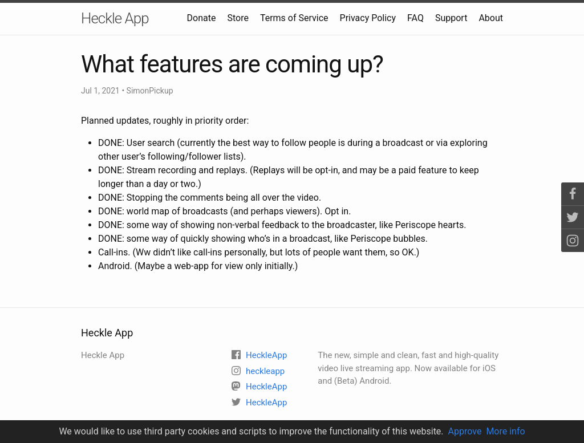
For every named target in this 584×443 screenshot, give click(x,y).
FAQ (415, 18)
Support (451, 18)
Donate (201, 18)
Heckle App (115, 18)
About (490, 18)
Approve (465, 431)
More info (505, 431)
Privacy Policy (368, 18)
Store (237, 18)
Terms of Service (294, 18)
